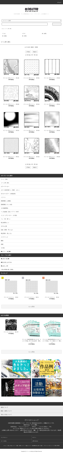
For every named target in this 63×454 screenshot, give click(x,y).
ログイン (34, 437)
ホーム (3, 28)
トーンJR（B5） (8, 28)
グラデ (23, 33)
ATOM (58, 445)
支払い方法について (11, 445)
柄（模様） (4, 36)
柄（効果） (44, 33)
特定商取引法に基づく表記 (37, 445)
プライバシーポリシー (48, 445)
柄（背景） (24, 36)
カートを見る (4, 441)
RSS (55, 445)
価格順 (32, 47)
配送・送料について (20, 445)
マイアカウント (4, 437)
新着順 (36, 47)
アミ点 (3, 33)
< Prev (28, 51)
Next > (35, 51)
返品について (28, 445)
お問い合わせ (35, 441)
